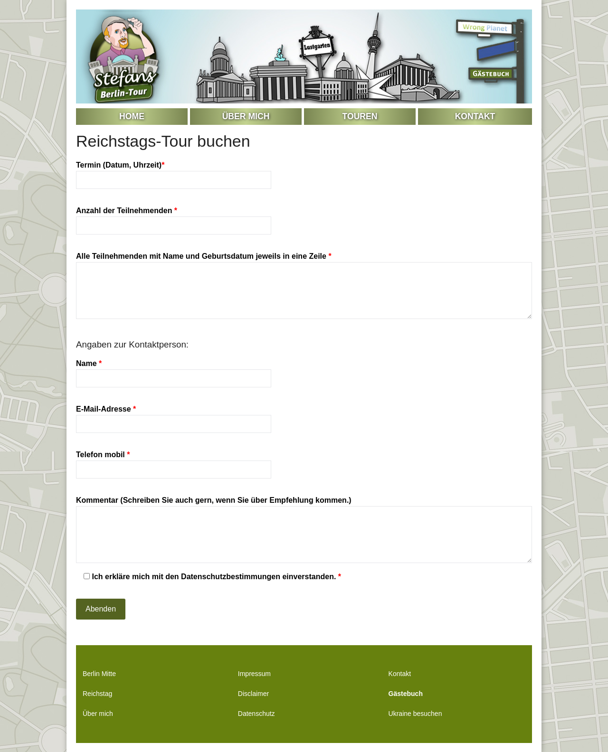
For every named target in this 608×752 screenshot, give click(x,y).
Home (131, 116)
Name (173, 370)
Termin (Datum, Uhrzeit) (173, 172)
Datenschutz (256, 713)
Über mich (246, 116)
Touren (360, 116)
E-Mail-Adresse (173, 416)
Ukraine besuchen (415, 713)
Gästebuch (406, 693)
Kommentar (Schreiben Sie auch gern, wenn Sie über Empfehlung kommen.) (304, 530)
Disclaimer (253, 693)
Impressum (254, 673)
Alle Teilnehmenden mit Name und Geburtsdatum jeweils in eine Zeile (304, 286)
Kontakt (475, 116)
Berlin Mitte (99, 673)
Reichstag (97, 693)
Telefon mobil (173, 462)
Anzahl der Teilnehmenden (173, 218)
